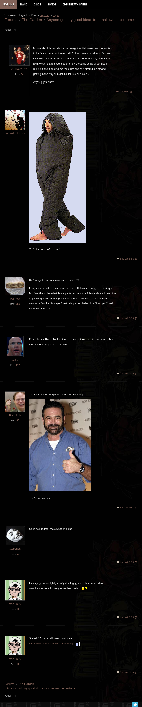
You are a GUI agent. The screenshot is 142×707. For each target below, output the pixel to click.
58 (17, 554)
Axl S (15, 360)
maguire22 (14, 604)
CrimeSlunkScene (14, 133)
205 (18, 304)
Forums (10, 20)
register (44, 15)
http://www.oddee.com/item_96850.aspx (52, 643)
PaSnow (15, 299)
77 (21, 74)
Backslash (15, 415)
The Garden (32, 20)
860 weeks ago (125, 91)
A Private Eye (19, 69)
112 (18, 365)
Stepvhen (15, 549)
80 (17, 420)
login (55, 15)
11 (17, 609)
